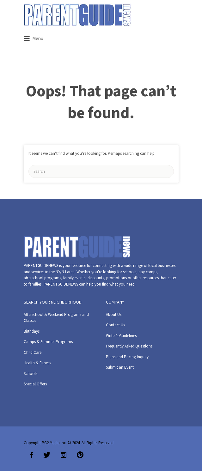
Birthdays (32, 331)
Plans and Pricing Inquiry (127, 356)
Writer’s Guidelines (121, 335)
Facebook (31, 455)
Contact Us (115, 325)
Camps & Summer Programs (48, 341)
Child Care (32, 352)
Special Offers (35, 384)
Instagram (64, 455)
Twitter (46, 455)
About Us (113, 314)
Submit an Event (120, 367)
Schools (30, 373)
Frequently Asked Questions (129, 346)
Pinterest (80, 455)
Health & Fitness (37, 362)
